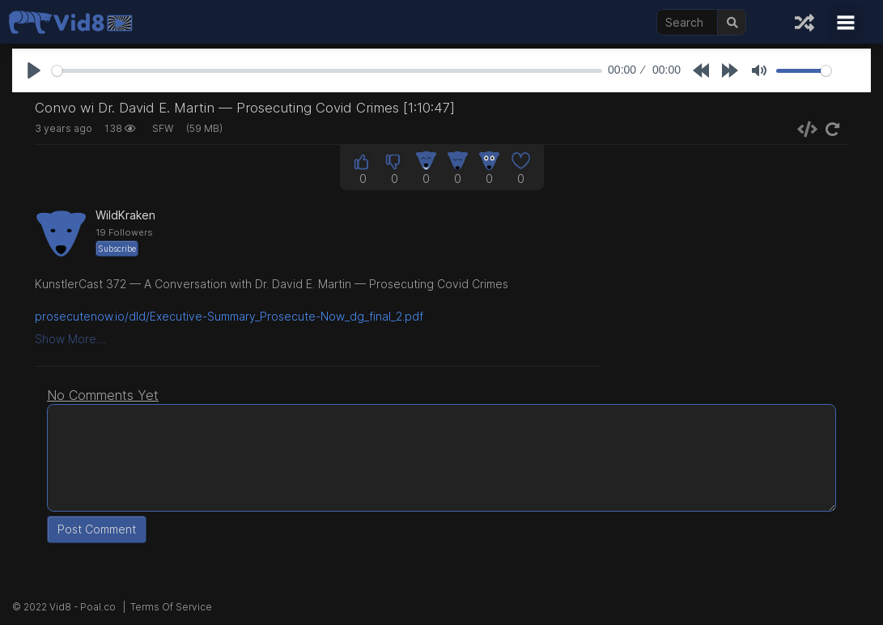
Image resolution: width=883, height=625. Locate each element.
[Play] (34, 70)
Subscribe (117, 248)
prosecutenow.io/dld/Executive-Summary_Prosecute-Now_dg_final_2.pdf (229, 316)
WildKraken (125, 215)
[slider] (327, 71)
